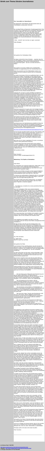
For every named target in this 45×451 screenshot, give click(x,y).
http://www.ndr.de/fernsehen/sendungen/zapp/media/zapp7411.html (28, 129)
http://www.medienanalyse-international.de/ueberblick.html (14, 447)
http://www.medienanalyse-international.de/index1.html (18, 448)
